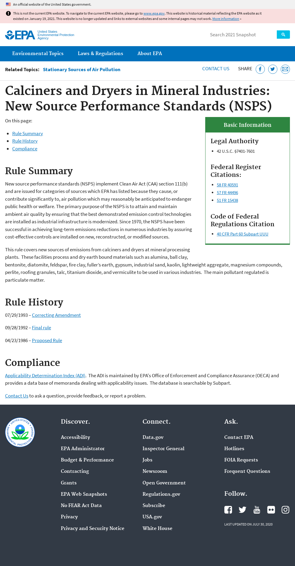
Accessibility (75, 437)
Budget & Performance (87, 460)
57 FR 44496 (227, 192)
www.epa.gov (154, 13)
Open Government (164, 483)
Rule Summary (27, 133)
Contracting (75, 471)
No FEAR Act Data (81, 506)
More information (225, 18)
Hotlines (234, 449)
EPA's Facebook (228, 510)
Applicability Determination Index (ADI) (45, 375)
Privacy (69, 517)
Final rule (41, 327)
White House (157, 528)
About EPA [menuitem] (150, 54)
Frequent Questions (247, 471)
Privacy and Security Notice (92, 528)
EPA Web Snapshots (84, 494)
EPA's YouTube (257, 510)
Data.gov (153, 437)
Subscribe (154, 506)
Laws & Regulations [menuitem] (100, 54)
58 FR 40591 (227, 185)
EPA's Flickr (271, 510)
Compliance (24, 148)
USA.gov (152, 517)
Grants (69, 483)
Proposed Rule (47, 340)
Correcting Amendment (56, 315)
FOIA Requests (241, 460)
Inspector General (163, 449)
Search (283, 34)
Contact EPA (238, 437)
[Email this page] (285, 69)
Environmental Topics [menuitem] (38, 54)
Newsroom (155, 471)
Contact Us (215, 68)
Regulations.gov (161, 494)
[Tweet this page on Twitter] (272, 69)
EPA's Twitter (242, 510)
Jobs (147, 460)
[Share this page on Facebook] (260, 69)
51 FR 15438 (227, 200)
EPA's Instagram (285, 510)
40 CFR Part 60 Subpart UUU (242, 234)
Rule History (25, 141)
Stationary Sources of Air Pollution (82, 69)
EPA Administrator (83, 449)
